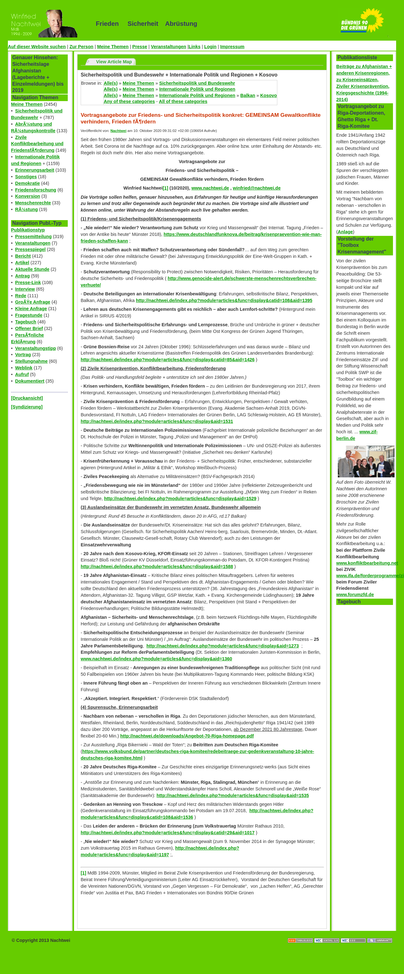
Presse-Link (28, 282)
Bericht (23, 256)
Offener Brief (29, 328)
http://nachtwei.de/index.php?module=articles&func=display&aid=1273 (223, 645)
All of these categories (183, 101)
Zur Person (81, 46)
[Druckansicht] (27, 398)
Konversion (27, 196)
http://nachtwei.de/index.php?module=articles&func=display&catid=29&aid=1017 (168, 832)
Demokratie (27, 183)
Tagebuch (25, 321)
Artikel (22, 262)
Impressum (232, 46)
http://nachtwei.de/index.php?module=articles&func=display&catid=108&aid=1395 (224, 300)
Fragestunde (28, 315)
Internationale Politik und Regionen (197, 89)
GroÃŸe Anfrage (32, 302)
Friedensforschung (35, 189)
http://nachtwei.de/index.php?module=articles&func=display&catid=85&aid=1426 (168, 359)
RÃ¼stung (26, 209)
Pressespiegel (30, 249)
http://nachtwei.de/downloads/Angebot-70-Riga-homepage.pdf (187, 735)
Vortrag (23, 354)
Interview (25, 289)
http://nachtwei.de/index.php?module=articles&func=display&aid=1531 (157, 421)
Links (195, 46)
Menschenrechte (33, 202)
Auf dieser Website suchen (37, 46)
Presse (139, 46)
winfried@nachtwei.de (257, 188)
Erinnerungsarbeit (34, 170)
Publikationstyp (28, 229)
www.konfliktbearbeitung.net (367, 563)
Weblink (23, 367)
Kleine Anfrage (31, 308)
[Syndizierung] (27, 406)
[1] (165, 188)
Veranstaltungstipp (35, 348)
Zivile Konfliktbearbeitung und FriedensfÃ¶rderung (37, 144)
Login (210, 46)
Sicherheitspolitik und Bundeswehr (197, 83)
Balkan (247, 95)
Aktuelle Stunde (32, 269)
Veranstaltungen (168, 46)
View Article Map (114, 61)
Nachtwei (119, 131)
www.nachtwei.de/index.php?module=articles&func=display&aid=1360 (156, 658)
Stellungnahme (31, 361)
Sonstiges (26, 176)
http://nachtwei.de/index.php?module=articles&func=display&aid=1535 (233, 795)
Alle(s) (111, 83)
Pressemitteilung (33, 236)
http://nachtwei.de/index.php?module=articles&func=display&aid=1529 (180, 498)
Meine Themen (113, 46)
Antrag (22, 275)
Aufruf (22, 374)
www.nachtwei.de (210, 188)
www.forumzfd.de (355, 594)
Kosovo (268, 95)
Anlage (345, 231)
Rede (20, 295)
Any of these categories (129, 101)
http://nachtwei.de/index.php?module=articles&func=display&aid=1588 (157, 566)
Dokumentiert (29, 381)
